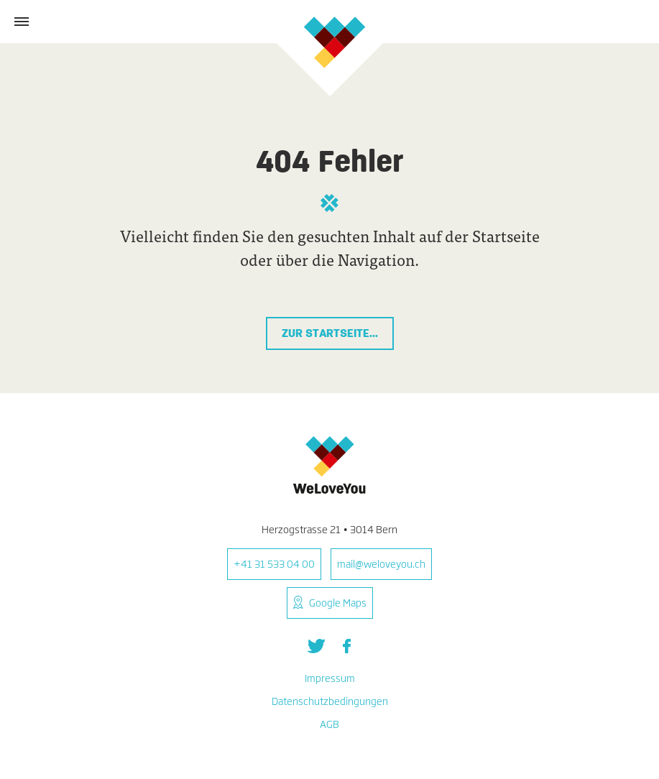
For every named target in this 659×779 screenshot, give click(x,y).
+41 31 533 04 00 (274, 564)
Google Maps (338, 602)
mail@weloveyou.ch (381, 564)
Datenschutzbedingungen (330, 701)
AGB (329, 724)
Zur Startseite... (330, 333)
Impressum (330, 678)
